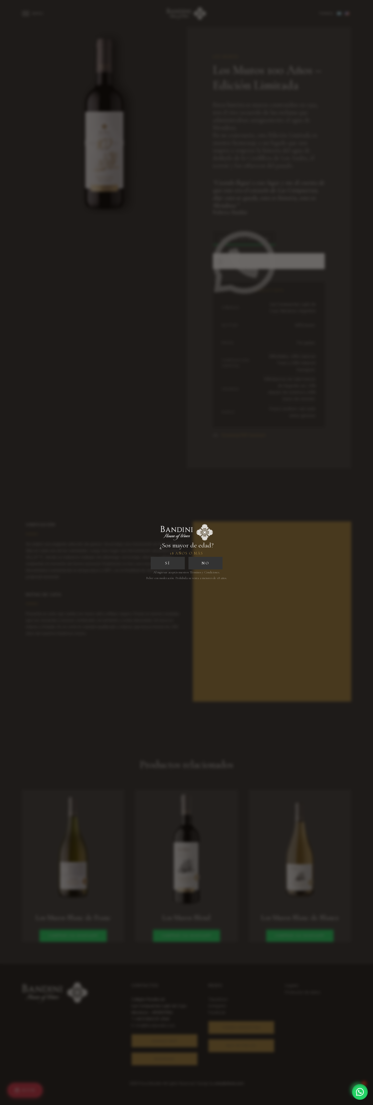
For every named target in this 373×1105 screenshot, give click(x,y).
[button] (360, 1092)
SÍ (167, 563)
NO (205, 563)
